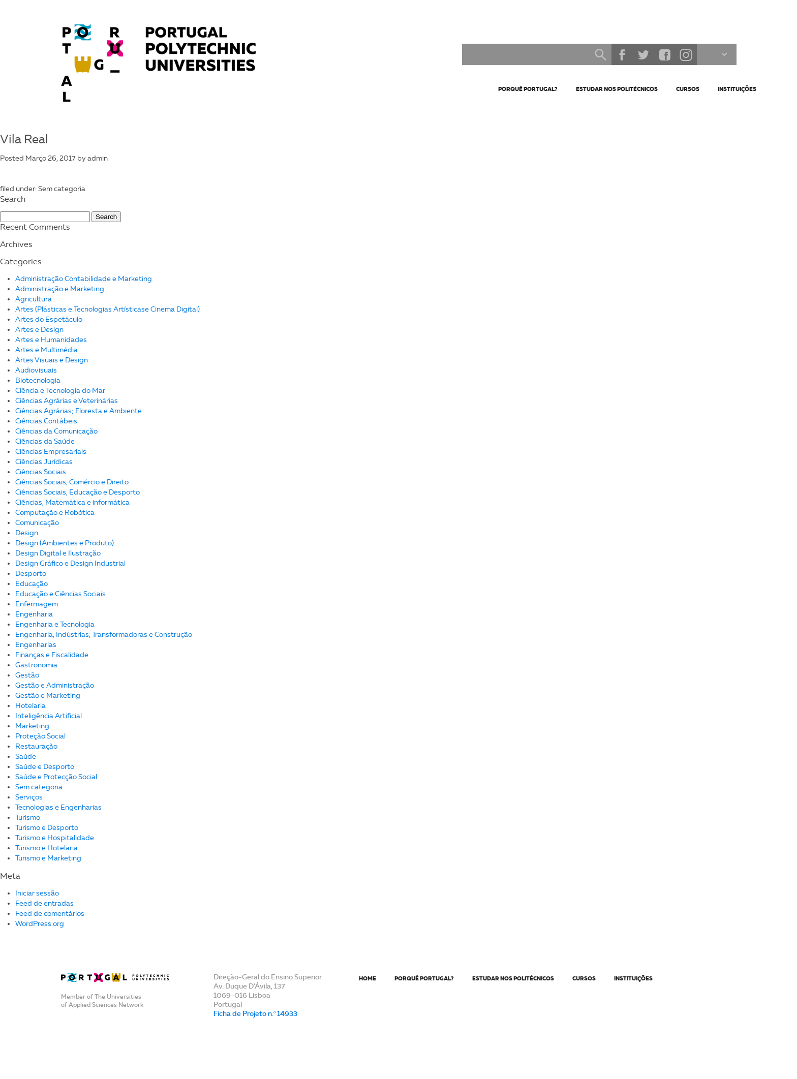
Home (367, 978)
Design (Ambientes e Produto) (64, 543)
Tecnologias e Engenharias (58, 807)
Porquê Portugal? (528, 89)
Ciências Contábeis (46, 421)
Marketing (32, 726)
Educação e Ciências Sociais (60, 594)
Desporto (30, 573)
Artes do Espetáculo (48, 319)
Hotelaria (30, 705)
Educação (31, 583)
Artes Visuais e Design (51, 360)
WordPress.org (39, 923)
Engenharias (35, 644)
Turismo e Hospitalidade (54, 838)
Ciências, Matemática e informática (72, 502)
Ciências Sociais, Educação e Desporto (77, 492)
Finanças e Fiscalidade (51, 655)
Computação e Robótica (55, 512)
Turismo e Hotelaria (46, 848)
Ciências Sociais (40, 472)
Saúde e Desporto (44, 766)
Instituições (737, 89)
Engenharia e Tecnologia (55, 624)
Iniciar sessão (37, 893)
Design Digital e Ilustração (58, 553)
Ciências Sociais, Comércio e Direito (72, 482)
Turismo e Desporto (46, 827)
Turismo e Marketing (48, 858)
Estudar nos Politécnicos (617, 89)
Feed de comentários (49, 913)
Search (600, 54)
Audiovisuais (36, 370)
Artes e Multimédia (46, 350)
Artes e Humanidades (51, 339)
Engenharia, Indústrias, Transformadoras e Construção (103, 634)
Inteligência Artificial (48, 716)
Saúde (25, 756)
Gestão (27, 675)
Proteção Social (40, 736)
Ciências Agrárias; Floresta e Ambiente (78, 411)
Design (26, 533)
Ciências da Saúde (45, 441)
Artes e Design (39, 329)
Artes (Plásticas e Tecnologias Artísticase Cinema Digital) (107, 309)
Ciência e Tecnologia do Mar (60, 390)
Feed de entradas (44, 903)
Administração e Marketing (59, 289)
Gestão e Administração (54, 685)
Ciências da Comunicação (56, 431)
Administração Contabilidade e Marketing (83, 278)
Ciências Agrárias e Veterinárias (66, 400)
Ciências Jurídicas (44, 461)
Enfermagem (36, 604)
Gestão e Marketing (47, 695)
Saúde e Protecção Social (56, 777)
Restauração (36, 746)
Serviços (29, 797)
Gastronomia (36, 665)
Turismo (27, 817)
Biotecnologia (37, 380)
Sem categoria (39, 787)
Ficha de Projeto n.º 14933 (255, 1013)
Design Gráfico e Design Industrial (70, 563)
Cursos (687, 89)
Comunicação (37, 522)
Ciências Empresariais (50, 451)
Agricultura (33, 299)
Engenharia (34, 614)
